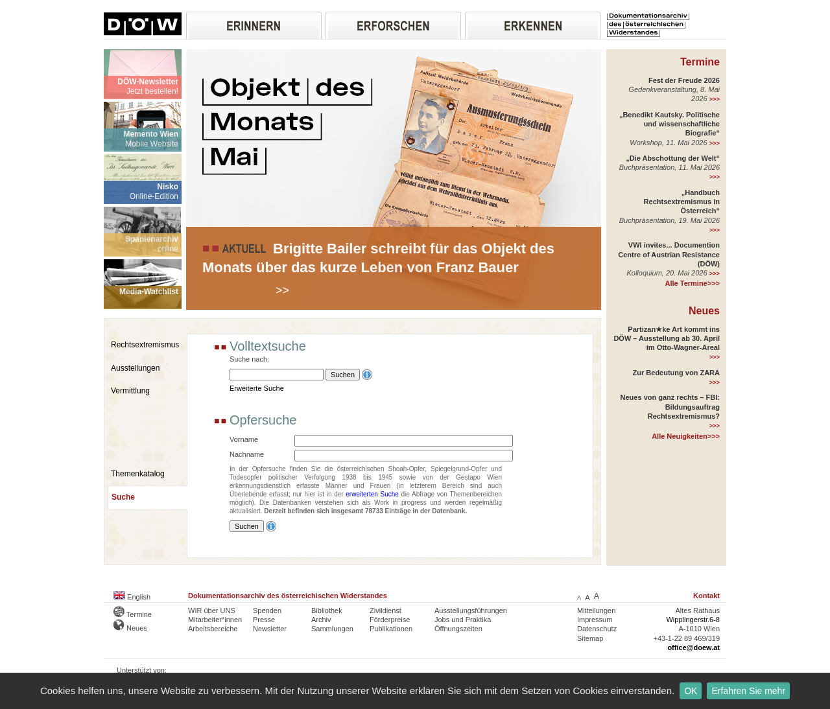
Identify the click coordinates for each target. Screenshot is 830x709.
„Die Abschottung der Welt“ (673, 158)
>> (282, 290)
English (131, 597)
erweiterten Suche (372, 494)
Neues (704, 310)
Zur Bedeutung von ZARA (676, 373)
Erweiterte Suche (257, 388)
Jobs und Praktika (462, 619)
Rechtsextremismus (145, 344)
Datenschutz (597, 629)
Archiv (321, 619)
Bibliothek (326, 610)
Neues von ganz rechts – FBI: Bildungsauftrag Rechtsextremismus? (670, 406)
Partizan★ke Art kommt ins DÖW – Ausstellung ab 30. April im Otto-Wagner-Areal (666, 338)
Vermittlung (130, 390)
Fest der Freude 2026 (684, 80)
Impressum (594, 619)
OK (690, 691)
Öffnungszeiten (458, 629)
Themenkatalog (138, 473)
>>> (714, 99)
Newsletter (270, 629)
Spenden (267, 610)
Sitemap (590, 638)
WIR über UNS (211, 610)
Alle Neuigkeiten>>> (686, 436)
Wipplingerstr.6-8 (693, 619)
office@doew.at (693, 647)
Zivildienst (385, 610)
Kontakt (706, 595)
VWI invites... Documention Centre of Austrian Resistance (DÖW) (669, 254)
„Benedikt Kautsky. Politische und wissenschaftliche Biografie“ (669, 124)
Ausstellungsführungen (470, 610)
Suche (123, 497)
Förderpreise (390, 619)
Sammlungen (332, 629)
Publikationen (391, 629)
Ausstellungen (135, 368)
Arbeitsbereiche (212, 629)
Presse (264, 619)
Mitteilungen (596, 610)
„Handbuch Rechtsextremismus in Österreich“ (682, 202)
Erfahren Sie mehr (748, 691)
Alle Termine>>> (692, 283)
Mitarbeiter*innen (215, 619)
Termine (700, 61)
